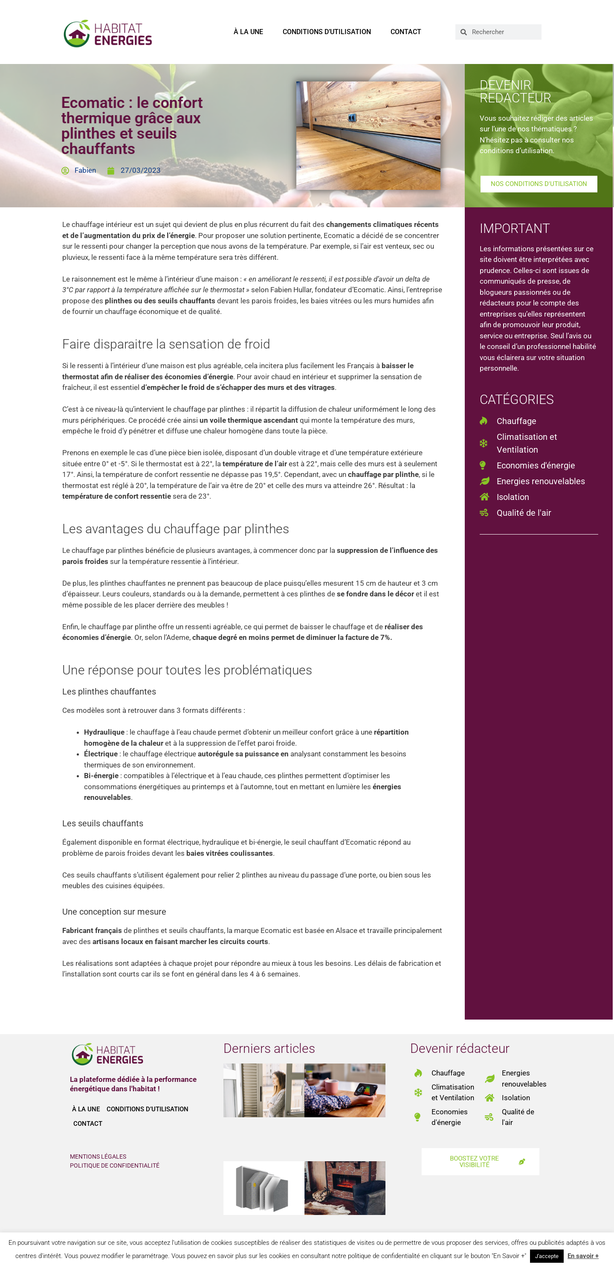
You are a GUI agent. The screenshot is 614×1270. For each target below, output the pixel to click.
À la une (248, 32)
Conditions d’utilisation (327, 32)
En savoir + (583, 1256)
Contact (406, 32)
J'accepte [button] (547, 1256)
